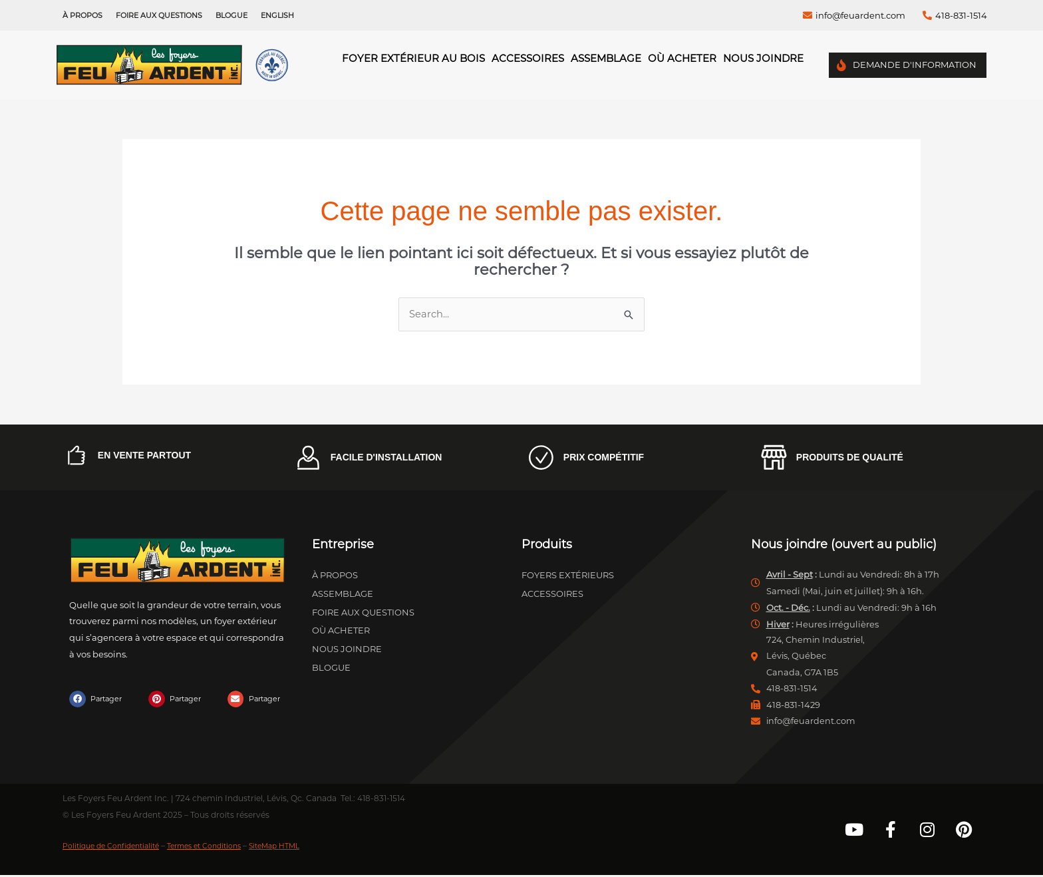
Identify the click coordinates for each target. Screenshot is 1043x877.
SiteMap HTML (301, 847)
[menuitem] (277, 15)
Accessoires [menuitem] (528, 58)
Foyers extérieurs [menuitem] (568, 575)
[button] (98, 699)
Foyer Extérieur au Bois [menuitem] (413, 58)
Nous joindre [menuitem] (763, 58)
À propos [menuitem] (82, 15)
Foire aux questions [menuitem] (159, 15)
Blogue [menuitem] (231, 15)
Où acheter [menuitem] (682, 58)
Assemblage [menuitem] (606, 58)
